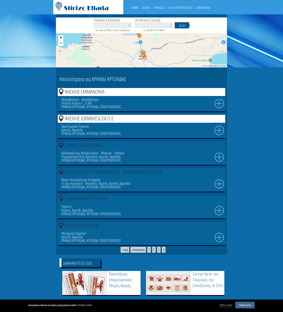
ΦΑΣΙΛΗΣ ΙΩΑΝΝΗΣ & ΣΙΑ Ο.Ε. (90, 118)
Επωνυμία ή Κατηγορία (107, 20)
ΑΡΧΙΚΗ (134, 7)
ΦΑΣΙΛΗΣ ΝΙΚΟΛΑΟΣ (82, 225)
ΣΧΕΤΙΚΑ (146, 7)
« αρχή (125, 250)
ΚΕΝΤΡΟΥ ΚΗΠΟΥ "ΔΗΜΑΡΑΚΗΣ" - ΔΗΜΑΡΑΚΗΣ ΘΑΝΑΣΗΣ (114, 171)
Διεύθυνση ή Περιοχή (147, 20)
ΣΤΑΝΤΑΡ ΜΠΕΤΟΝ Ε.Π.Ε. (87, 198)
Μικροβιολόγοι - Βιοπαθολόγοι (80, 99)
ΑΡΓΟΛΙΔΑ (92, 106)
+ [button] (61, 38)
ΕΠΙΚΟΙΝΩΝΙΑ (203, 7)
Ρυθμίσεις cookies (225, 305)
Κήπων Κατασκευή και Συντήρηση (80, 179)
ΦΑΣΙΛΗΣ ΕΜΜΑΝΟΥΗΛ (85, 91)
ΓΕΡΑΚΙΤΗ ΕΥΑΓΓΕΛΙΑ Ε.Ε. (85, 145)
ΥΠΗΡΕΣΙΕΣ (159, 7)
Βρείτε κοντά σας (72, 31)
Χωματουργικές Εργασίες (75, 126)
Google (223, 66)
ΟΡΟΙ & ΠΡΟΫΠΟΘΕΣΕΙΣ (180, 7)
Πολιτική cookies (85, 305)
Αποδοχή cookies (245, 305)
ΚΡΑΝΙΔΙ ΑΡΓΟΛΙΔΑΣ (73, 106)
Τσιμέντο (66, 206)
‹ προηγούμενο (138, 250)
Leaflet (204, 66)
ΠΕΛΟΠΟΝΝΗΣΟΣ (110, 106)
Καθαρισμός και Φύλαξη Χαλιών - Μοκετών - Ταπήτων (93, 153)
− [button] (61, 43)
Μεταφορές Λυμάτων (73, 233)
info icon (219, 104)
